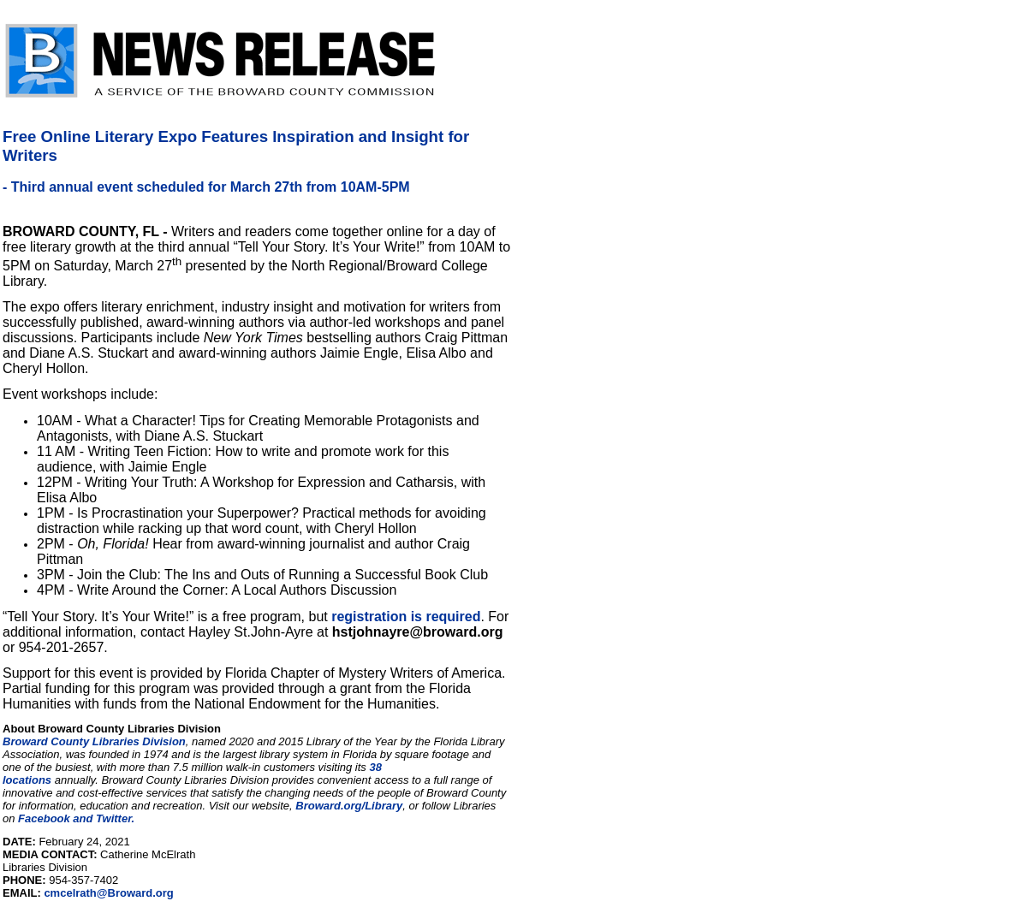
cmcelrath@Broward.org (108, 892)
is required (443, 616)
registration (369, 616)
